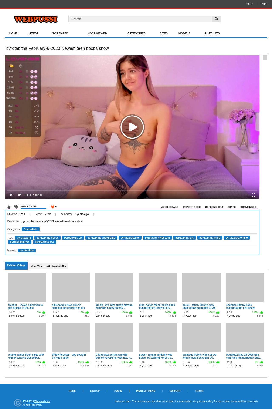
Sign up (249, 3)
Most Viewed (97, 33)
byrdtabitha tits (184, 237)
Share (232, 207)
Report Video (192, 207)
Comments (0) (249, 207)
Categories (137, 33)
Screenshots (214, 207)
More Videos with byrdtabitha (48, 266)
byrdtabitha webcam (157, 237)
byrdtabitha (24, 237)
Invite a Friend (145, 391)
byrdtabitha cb (73, 237)
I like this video (8, 207)
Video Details (170, 207)
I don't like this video (15, 207)
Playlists (212, 33)
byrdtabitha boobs (47, 237)
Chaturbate (30, 229)
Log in (264, 3)
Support (175, 391)
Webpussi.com (42, 401)
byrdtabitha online (237, 237)
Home (13, 33)
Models (184, 33)
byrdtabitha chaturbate (101, 237)
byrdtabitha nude (209, 237)
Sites (164, 33)
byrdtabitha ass (44, 241)
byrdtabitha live (130, 237)
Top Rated (60, 33)
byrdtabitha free (20, 241)
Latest (33, 33)
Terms (199, 391)
